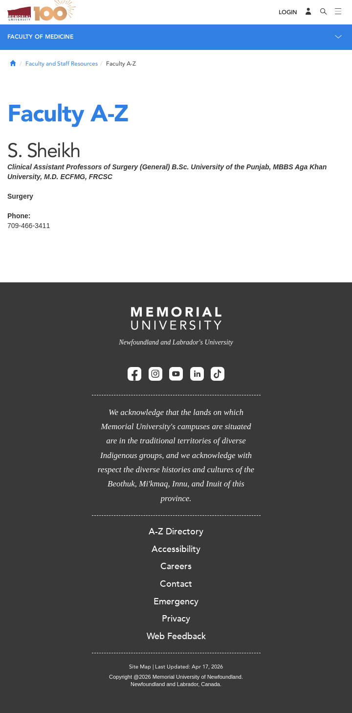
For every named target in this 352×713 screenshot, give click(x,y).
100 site (56, 12)
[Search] (323, 12)
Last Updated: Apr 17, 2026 (189, 667)
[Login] (288, 12)
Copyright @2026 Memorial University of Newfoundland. (176, 677)
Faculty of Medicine (40, 36)
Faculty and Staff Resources (61, 63)
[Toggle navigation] (338, 12)
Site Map (140, 667)
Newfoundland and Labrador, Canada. (176, 684)
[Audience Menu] (308, 12)
